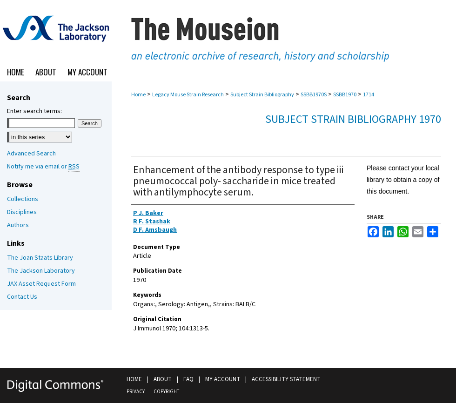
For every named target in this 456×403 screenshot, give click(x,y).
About (163, 379)
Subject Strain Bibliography (262, 95)
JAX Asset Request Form (41, 284)
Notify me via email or (43, 166)
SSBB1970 (344, 95)
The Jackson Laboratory (41, 270)
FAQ (188, 379)
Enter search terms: (34, 111)
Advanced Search (31, 153)
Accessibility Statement (286, 379)
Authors (18, 225)
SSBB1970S (314, 95)
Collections (22, 199)
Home (138, 95)
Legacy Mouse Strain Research (188, 95)
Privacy (136, 391)
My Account (222, 379)
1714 (368, 95)
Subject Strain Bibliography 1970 (353, 119)
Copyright (166, 391)
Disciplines (22, 212)
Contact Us (22, 297)
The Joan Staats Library (40, 257)
